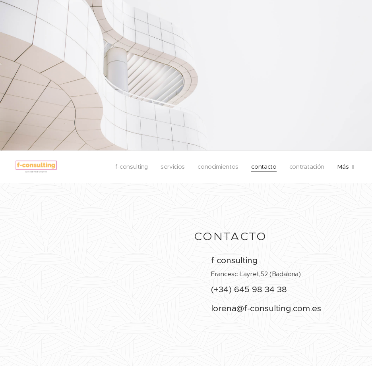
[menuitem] (128, 167)
